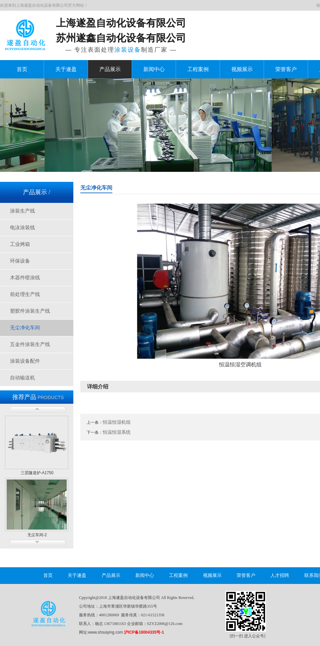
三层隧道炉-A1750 (37, 472)
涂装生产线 (22, 211)
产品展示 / (36, 192)
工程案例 (198, 69)
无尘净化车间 (25, 327)
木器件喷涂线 (25, 277)
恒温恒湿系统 (117, 432)
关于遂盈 (66, 69)
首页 (22, 69)
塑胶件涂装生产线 (30, 311)
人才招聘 (279, 575)
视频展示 (242, 69)
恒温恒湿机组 (117, 422)
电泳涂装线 (22, 227)
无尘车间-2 (37, 535)
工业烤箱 (20, 244)
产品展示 (110, 69)
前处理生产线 (25, 294)
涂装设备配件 (25, 361)
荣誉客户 (286, 69)
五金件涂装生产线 (30, 344)
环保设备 (20, 261)
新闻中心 (154, 69)
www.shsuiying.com (105, 632)
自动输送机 (22, 377)
